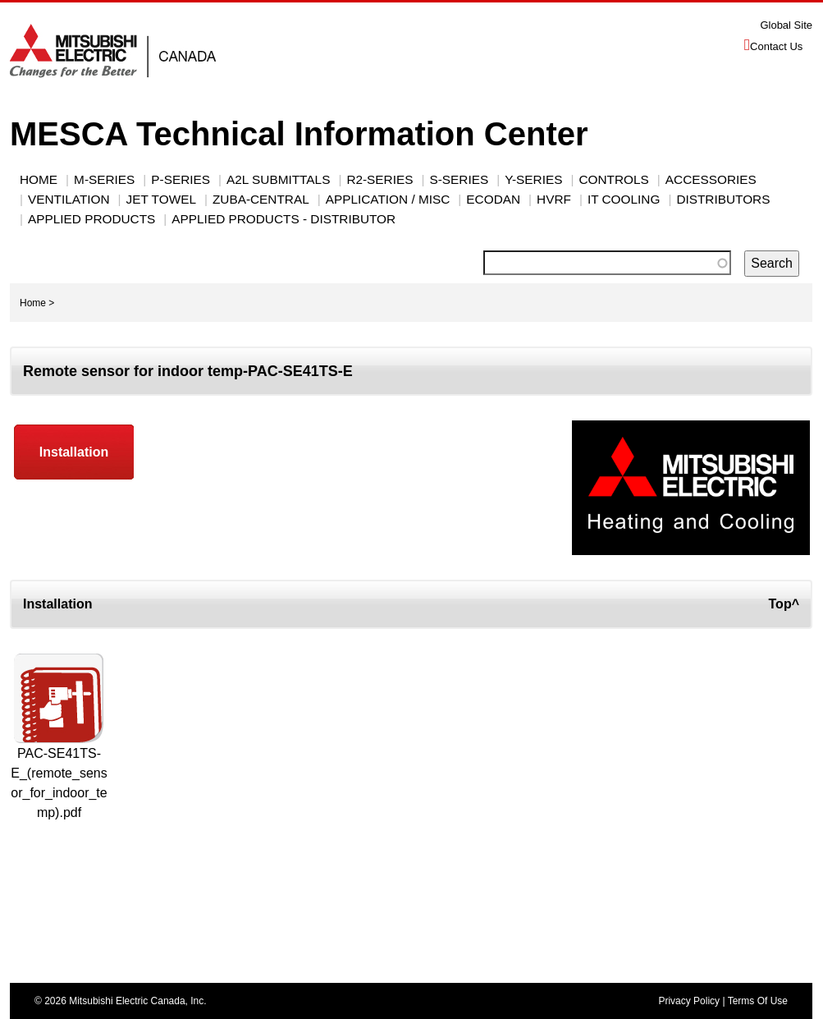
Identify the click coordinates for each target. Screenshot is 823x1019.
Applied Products (91, 219)
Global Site (786, 25)
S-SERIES (458, 179)
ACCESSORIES (711, 179)
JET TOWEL (161, 199)
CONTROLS (613, 179)
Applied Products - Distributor (283, 219)
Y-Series (533, 179)
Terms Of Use (758, 1001)
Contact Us (776, 46)
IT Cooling (624, 199)
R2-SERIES (379, 179)
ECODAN (493, 199)
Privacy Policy (689, 1001)
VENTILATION (69, 199)
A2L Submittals (278, 179)
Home (38, 179)
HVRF (554, 199)
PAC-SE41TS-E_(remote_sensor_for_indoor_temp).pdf (59, 782)
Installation (73, 452)
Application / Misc (388, 199)
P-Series (180, 179)
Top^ (784, 604)
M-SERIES (104, 179)
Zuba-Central (261, 199)
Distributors (723, 199)
